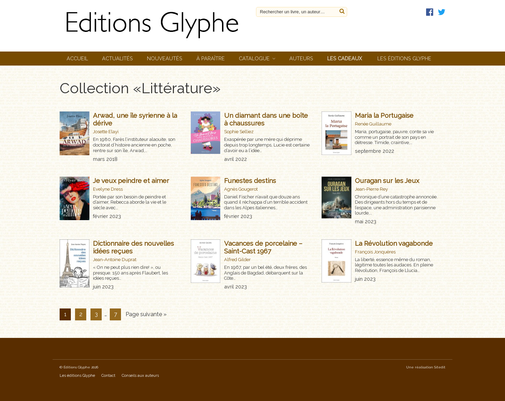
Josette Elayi (106, 131)
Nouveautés (164, 58)
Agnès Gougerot (241, 189)
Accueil (77, 58)
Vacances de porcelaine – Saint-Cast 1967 (263, 247)
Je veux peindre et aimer (131, 180)
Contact (108, 375)
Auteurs (301, 58)
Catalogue (254, 58)
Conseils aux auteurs (140, 375)
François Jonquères (375, 251)
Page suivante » (146, 314)
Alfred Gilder (237, 259)
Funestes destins (250, 180)
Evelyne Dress (108, 189)
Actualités (117, 58)
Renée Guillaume (373, 124)
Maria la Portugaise (384, 115)
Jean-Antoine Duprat (114, 259)
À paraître (210, 58)
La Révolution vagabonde (394, 243)
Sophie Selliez (239, 131)
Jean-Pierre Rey (371, 189)
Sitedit (439, 367)
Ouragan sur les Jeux (387, 180)
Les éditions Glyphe (404, 58)
